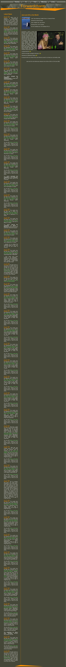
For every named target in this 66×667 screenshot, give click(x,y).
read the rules (7, 271)
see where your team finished (11, 49)
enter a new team (14, 127)
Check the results (11, 48)
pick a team (6, 268)
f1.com (5, 576)
